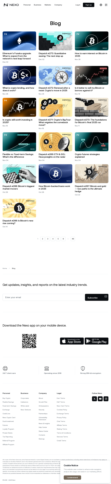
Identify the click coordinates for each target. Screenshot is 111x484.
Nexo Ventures (26, 410)
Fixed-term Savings (9, 406)
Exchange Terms (63, 413)
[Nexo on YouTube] (100, 398)
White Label (25, 406)
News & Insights (44, 423)
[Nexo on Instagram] (106, 398)
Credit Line (6, 413)
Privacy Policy (61, 417)
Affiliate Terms (62, 425)
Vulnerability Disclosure (43, 419)
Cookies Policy (62, 410)
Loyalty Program (8, 429)
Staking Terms (62, 429)
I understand (72, 478)
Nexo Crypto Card (9, 417)
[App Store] (72, 341)
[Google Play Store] (96, 341)
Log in (78, 5)
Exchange (6, 410)
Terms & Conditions (64, 433)
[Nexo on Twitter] (94, 398)
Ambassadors (44, 406)
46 (73, 239)
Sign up (89, 5)
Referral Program (9, 440)
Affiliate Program (8, 444)
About (41, 398)
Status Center (43, 431)
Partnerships (43, 413)
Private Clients (7, 433)
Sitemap (42, 439)
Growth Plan (43, 402)
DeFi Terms (61, 402)
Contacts (42, 435)
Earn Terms (61, 398)
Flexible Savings (8, 402)
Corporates (25, 398)
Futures (5, 425)
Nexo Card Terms (63, 406)
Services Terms (62, 437)
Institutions (24, 402)
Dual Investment (8, 421)
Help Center (43, 427)
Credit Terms (61, 440)
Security (41, 410)
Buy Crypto (6, 398)
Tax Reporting (8, 437)
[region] (85, 472)
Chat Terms (61, 421)
